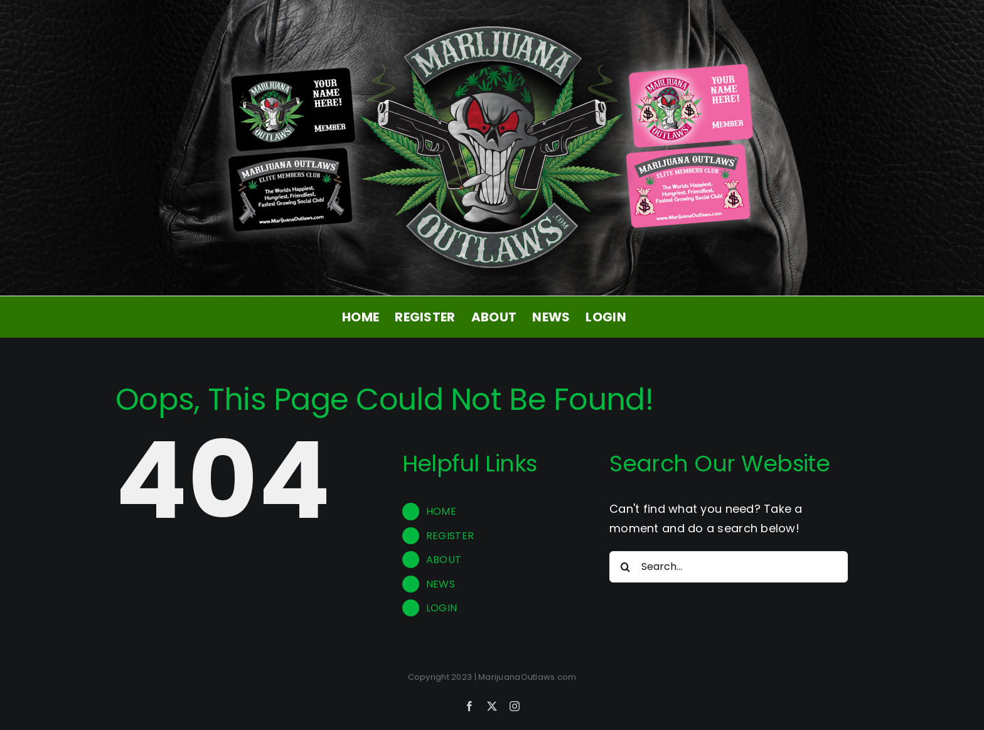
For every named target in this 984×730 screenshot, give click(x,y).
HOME (441, 511)
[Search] (625, 566)
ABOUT (443, 559)
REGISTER (450, 536)
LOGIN (441, 608)
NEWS (440, 584)
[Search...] (728, 566)
